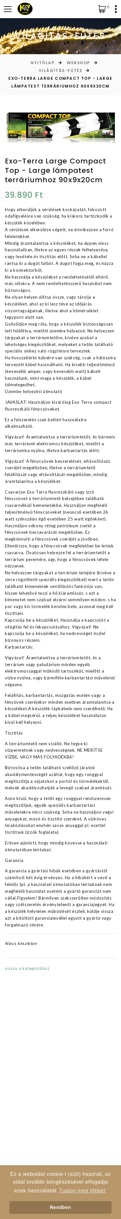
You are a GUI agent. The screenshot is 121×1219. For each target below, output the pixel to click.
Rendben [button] (60, 1207)
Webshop (78, 63)
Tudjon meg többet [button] (82, 1190)
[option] (60, 127)
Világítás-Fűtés (60, 70)
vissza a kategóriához (27, 968)
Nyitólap (43, 63)
